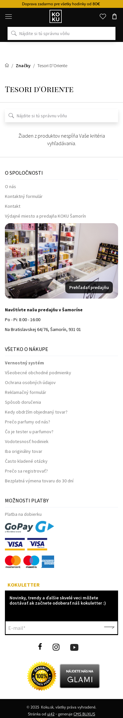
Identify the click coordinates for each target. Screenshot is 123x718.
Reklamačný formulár (25, 392)
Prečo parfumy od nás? (27, 422)
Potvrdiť (109, 627)
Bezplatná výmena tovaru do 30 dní (39, 481)
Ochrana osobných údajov (30, 382)
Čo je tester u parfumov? (29, 432)
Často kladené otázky (26, 461)
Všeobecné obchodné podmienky (38, 373)
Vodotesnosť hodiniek (27, 441)
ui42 (50, 713)
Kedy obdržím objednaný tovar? (36, 412)
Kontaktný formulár (24, 196)
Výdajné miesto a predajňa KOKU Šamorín (45, 216)
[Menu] (8, 16)
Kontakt (12, 206)
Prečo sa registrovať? (26, 471)
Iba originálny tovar (23, 451)
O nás (10, 186)
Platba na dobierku (23, 514)
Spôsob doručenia (23, 402)
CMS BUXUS (84, 713)
